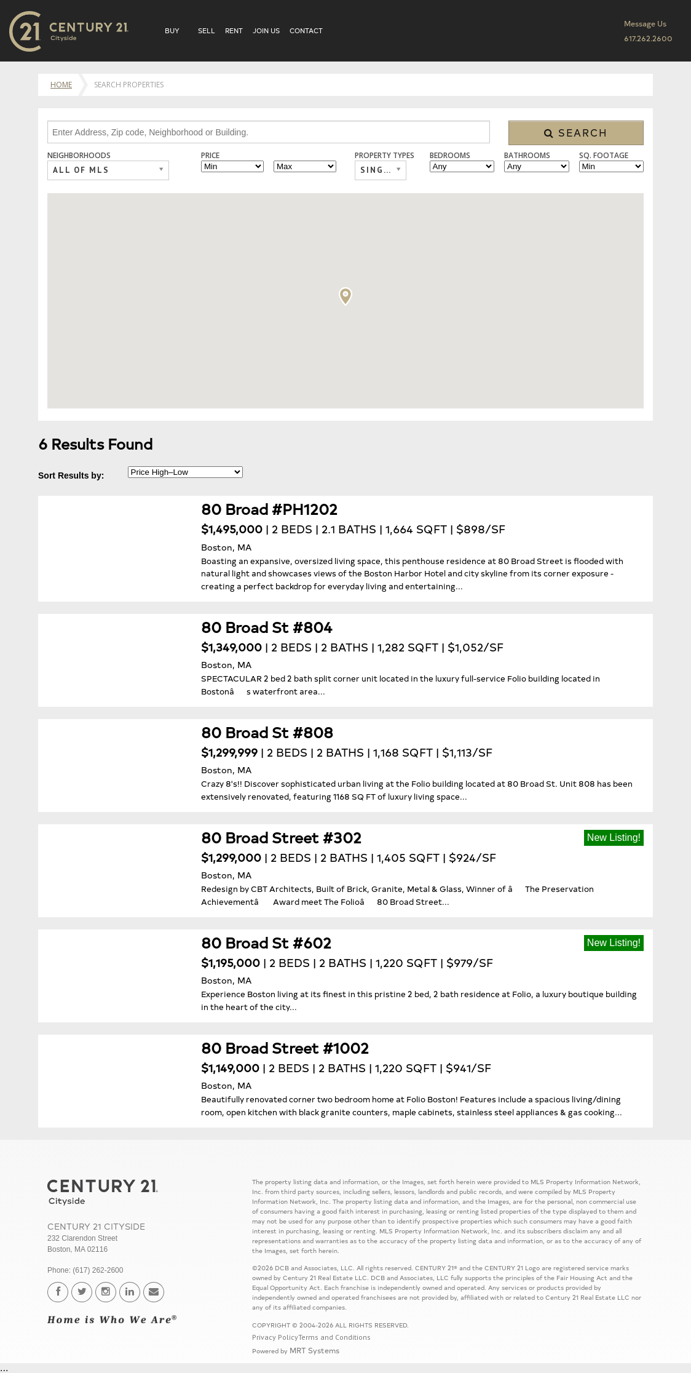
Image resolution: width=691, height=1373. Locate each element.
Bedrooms (450, 155)
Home (61, 84)
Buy (172, 30)
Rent (234, 30)
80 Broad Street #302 (281, 837)
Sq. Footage (603, 155)
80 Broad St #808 (267, 732)
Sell (206, 30)
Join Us (266, 30)
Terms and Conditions (334, 1337)
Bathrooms (527, 155)
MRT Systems (314, 1350)
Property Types (384, 155)
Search (576, 132)
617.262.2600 (648, 38)
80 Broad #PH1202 (269, 508)
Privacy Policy (275, 1337)
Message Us (645, 23)
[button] (345, 296)
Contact (306, 30)
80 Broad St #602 (266, 942)
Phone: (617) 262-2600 (85, 1270)
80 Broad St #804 (267, 626)
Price (210, 155)
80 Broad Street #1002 (285, 1047)
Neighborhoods (79, 155)
